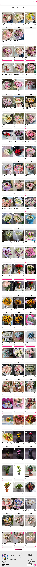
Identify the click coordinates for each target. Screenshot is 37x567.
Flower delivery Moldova (13, 559)
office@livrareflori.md (30, 563)
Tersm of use (11, 557)
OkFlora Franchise (12, 554)
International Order (21, 557)
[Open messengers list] (35, 565)
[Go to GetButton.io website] (35, 566)
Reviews (20, 555)
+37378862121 (29, 561)
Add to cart (7, 27)
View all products (19, 549)
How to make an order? (12, 555)
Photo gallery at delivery (21, 554)
